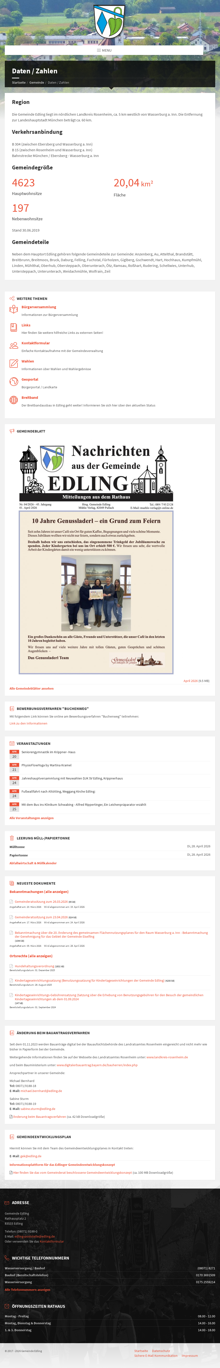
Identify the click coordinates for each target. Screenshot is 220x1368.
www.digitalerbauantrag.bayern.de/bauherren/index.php (97, 1065)
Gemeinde (36, 82)
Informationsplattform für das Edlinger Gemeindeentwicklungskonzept (62, 1165)
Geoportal (30, 379)
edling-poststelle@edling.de (35, 1236)
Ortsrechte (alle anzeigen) (31, 956)
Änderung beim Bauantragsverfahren (39, 1116)
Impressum (190, 1355)
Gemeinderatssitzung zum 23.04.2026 (41, 917)
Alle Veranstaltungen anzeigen (32, 818)
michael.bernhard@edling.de (41, 1091)
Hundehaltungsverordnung (34, 966)
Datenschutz (161, 1351)
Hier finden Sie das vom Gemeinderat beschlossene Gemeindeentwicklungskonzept (72, 1172)
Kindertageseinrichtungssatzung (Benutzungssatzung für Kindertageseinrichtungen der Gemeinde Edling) (89, 981)
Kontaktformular (36, 343)
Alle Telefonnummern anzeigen (27, 1289)
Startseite (19, 82)
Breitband (30, 397)
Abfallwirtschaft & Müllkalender (33, 863)
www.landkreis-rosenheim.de (167, 1057)
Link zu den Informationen (28, 723)
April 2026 (104, 681)
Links (26, 325)
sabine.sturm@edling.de (38, 1109)
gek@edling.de (30, 1156)
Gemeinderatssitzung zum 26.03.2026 (41, 902)
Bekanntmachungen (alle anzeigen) (39, 891)
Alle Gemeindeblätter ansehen (32, 688)
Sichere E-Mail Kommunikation (156, 1355)
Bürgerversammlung (39, 307)
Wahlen (28, 361)
